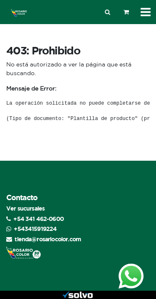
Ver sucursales (25, 208)
